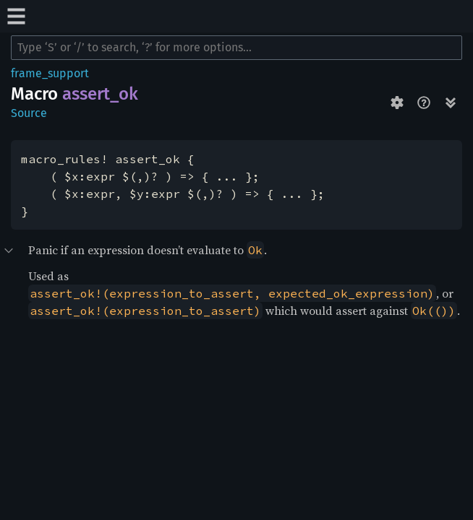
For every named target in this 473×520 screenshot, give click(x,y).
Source (29, 113)
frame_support (50, 73)
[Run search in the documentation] (236, 47)
